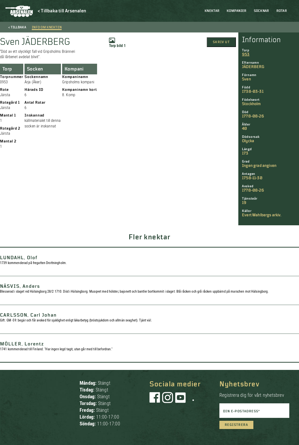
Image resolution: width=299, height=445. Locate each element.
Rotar (281, 11)
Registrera (236, 425)
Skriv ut (221, 42)
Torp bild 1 (117, 42)
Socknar (261, 11)
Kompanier (237, 11)
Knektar (212, 11)
